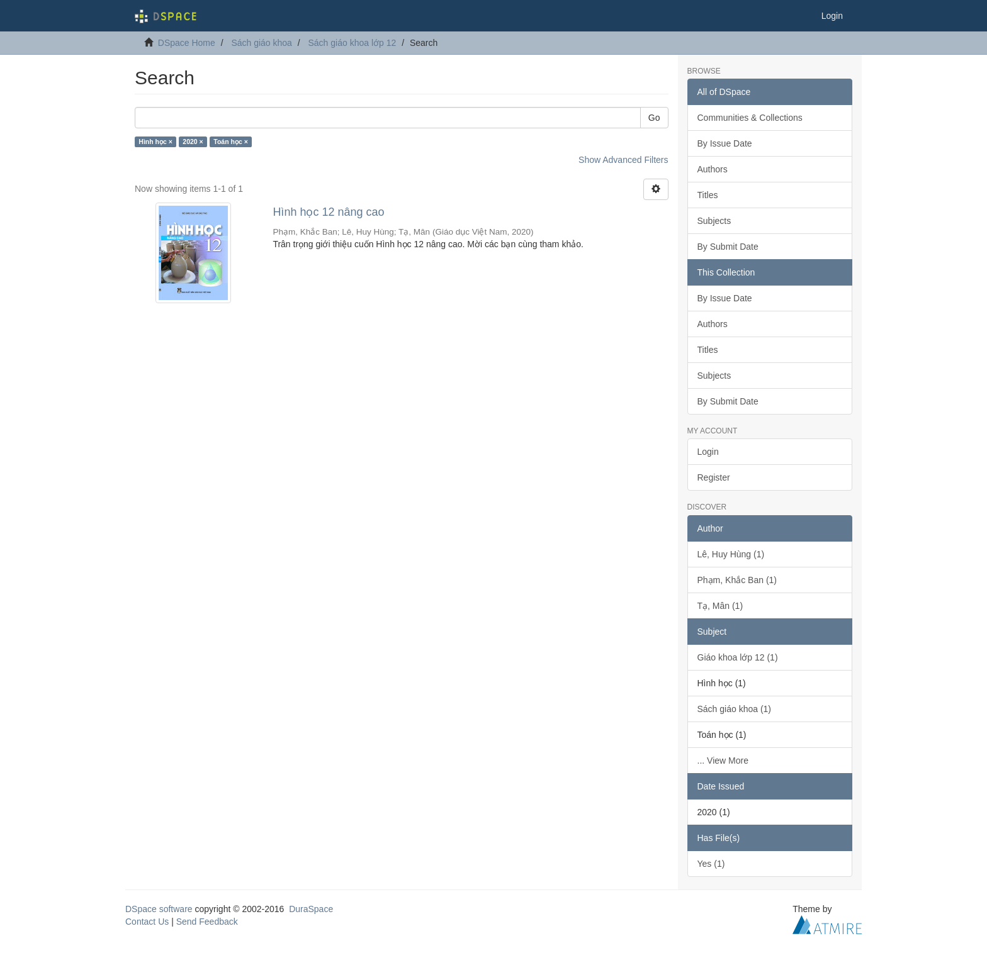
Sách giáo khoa (261, 43)
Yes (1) (711, 864)
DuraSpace (311, 909)
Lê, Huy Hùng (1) (731, 554)
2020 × (193, 141)
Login (708, 452)
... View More (722, 760)
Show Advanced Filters (623, 160)
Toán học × (230, 141)
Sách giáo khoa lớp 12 (352, 43)
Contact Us (147, 922)
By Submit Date (728, 247)
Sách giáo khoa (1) (734, 709)
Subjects (714, 221)
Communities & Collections (750, 118)
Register (713, 477)
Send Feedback (207, 922)
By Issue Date (724, 143)
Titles (707, 195)
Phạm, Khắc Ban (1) (737, 580)
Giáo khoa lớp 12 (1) (737, 657)
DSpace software (159, 909)
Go (654, 118)
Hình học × (155, 141)
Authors (712, 169)
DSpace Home (186, 43)
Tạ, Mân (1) (720, 606)
